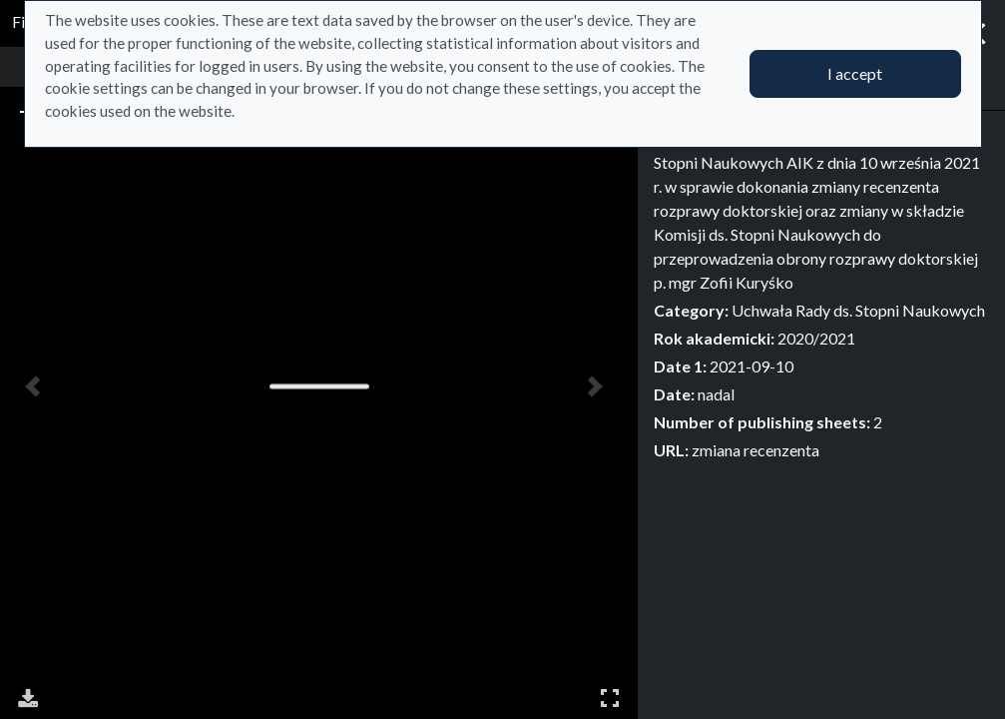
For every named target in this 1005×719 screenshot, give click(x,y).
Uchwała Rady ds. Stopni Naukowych (858, 310)
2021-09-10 (751, 366)
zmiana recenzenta (755, 449)
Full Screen (610, 697)
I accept (854, 73)
